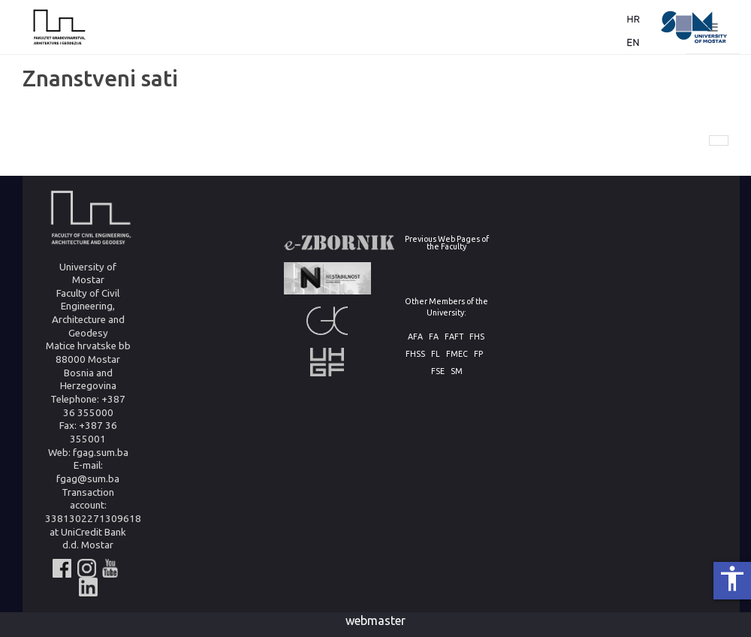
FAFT (454, 337)
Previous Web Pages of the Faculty (447, 243)
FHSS (415, 354)
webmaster (375, 620)
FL (435, 354)
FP (478, 354)
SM (457, 371)
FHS (476, 337)
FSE (438, 371)
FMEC (457, 354)
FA (434, 337)
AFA (415, 337)
